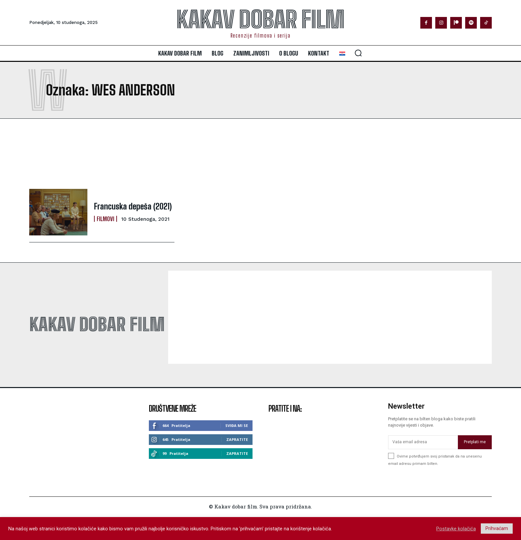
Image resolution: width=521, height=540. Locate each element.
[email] (423, 442)
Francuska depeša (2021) (133, 206)
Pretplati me (475, 442)
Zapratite (237, 439)
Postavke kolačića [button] (456, 529)
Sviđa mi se (236, 425)
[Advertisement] (204, 154)
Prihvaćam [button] (496, 528)
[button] (358, 53)
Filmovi (105, 219)
